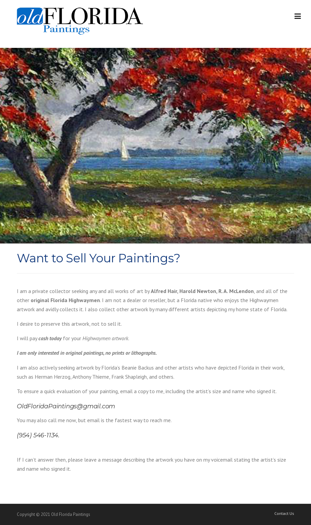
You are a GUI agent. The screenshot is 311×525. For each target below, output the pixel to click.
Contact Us (284, 514)
